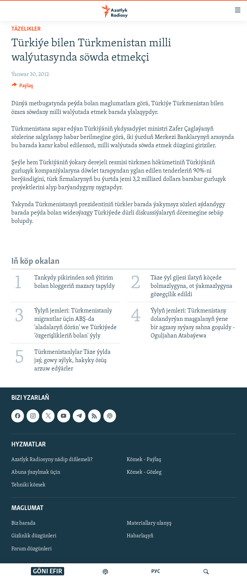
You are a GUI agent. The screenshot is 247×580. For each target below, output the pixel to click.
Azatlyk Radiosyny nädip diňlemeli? (51, 459)
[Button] (23, 87)
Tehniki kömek (28, 485)
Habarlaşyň (140, 536)
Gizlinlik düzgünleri (34, 536)
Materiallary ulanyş (149, 523)
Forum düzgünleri (31, 549)
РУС (155, 571)
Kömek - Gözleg (144, 472)
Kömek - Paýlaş (144, 459)
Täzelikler (26, 29)
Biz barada (23, 523)
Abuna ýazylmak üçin (35, 472)
